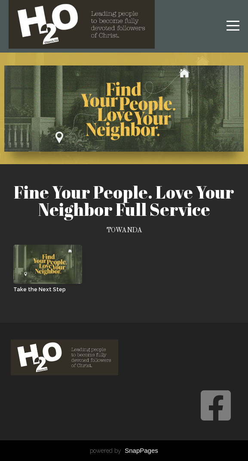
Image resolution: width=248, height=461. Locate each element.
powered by (124, 450)
